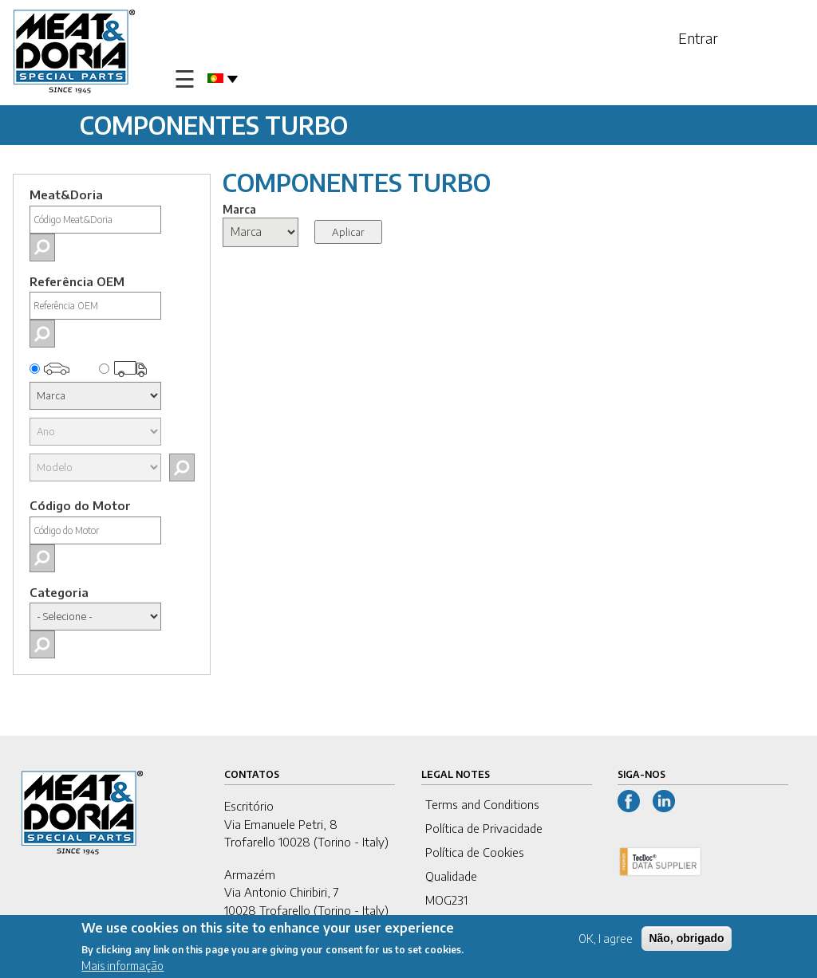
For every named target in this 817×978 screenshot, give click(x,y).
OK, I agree (605, 941)
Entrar (698, 38)
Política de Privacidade (484, 828)
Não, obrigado (686, 940)
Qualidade (451, 876)
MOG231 (446, 900)
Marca (239, 209)
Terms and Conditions (482, 804)
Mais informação (122, 968)
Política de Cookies (474, 852)
